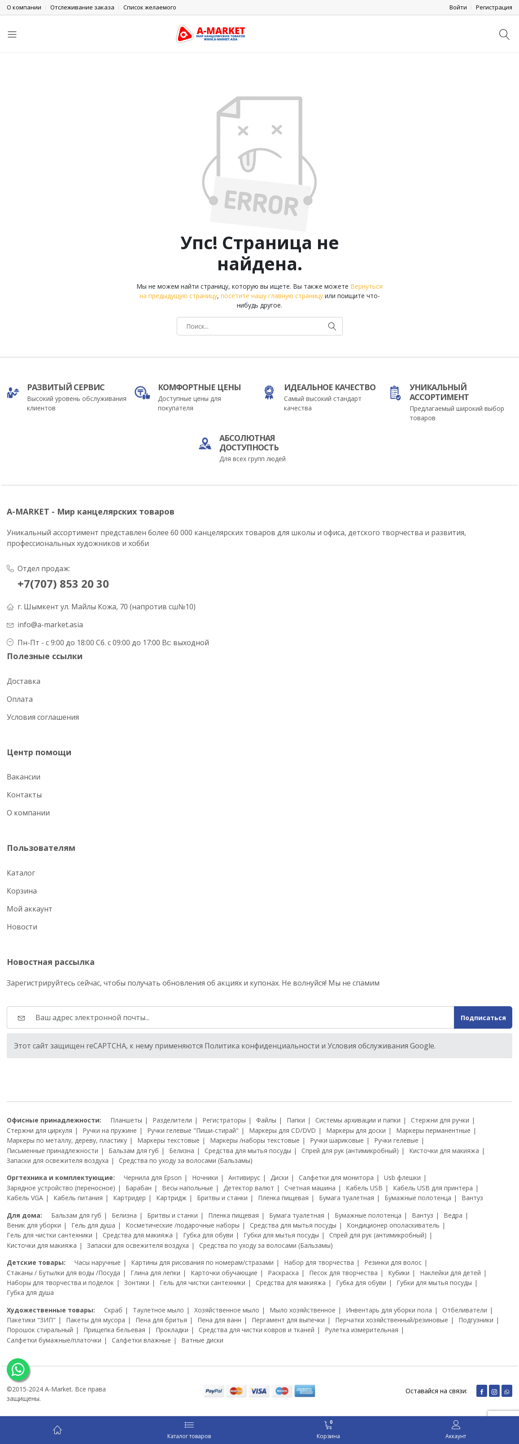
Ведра (453, 1215)
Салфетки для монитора (336, 1177)
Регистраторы (224, 1120)
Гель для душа (93, 1225)
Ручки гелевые (396, 1140)
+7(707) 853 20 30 (63, 583)
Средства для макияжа (138, 1235)
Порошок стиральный (40, 1329)
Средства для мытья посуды (248, 1150)
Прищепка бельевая (114, 1329)
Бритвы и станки (222, 1197)
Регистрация (494, 7)
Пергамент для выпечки (288, 1320)
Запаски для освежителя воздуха (58, 1160)
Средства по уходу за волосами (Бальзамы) (186, 1160)
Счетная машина (310, 1188)
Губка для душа (30, 1292)
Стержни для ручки (440, 1120)
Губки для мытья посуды (281, 1235)
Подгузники (475, 1320)
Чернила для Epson (153, 1177)
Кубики (399, 1272)
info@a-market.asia (50, 625)
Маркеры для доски (356, 1130)
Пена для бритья (161, 1320)
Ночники (205, 1177)
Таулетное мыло (158, 1310)
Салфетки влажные (141, 1340)
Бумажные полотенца (417, 1197)
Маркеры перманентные (433, 1130)
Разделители (172, 1120)
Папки (296, 1120)
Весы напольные (187, 1188)
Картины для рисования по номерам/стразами (202, 1262)
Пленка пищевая (283, 1197)
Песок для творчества (343, 1272)
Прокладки (172, 1329)
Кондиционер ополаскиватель (393, 1225)
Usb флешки (402, 1177)
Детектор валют (248, 1188)
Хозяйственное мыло (226, 1310)
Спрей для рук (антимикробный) (350, 1150)
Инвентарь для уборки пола (389, 1310)
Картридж (171, 1197)
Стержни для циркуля (39, 1130)
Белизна (181, 1150)
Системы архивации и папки (358, 1120)
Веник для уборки (34, 1225)
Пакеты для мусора (95, 1320)
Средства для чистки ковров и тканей (256, 1329)
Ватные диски (202, 1340)
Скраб (113, 1310)
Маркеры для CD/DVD (282, 1130)
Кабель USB (364, 1188)
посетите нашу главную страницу (272, 295)
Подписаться (483, 1017)
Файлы (266, 1120)
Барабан (139, 1188)
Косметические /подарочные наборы (183, 1225)
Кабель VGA (25, 1197)
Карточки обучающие (224, 1272)
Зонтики (136, 1282)
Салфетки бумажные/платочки (54, 1340)
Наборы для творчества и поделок (60, 1282)
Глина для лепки (155, 1272)
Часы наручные (97, 1262)
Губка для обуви (208, 1235)
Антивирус (244, 1177)
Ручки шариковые (337, 1140)
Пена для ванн (219, 1320)
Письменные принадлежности (52, 1150)
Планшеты (126, 1120)
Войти (458, 7)
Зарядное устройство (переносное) (61, 1188)
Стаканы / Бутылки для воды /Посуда (63, 1272)
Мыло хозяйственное (303, 1310)
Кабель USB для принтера (433, 1188)
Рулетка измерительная (361, 1329)
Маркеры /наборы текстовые (255, 1140)
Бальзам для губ (134, 1150)
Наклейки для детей (450, 1272)
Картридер (129, 1197)
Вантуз (472, 1197)
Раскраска (283, 1272)
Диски (279, 1177)
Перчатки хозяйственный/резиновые (391, 1320)
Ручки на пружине (110, 1130)
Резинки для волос (393, 1262)
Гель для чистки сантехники (49, 1235)
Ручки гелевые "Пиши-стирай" (193, 1130)
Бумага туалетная (346, 1197)
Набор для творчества (319, 1262)
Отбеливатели (464, 1310)
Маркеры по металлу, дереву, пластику (67, 1140)
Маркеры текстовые (168, 1140)
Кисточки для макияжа (444, 1150)
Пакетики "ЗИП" (31, 1320)
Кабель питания (78, 1197)
